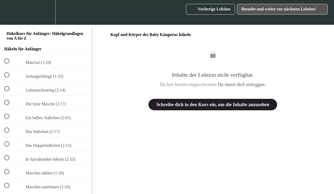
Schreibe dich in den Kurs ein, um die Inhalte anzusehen (212, 104)
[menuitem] (45, 12)
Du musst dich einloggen (241, 84)
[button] (9, 12)
